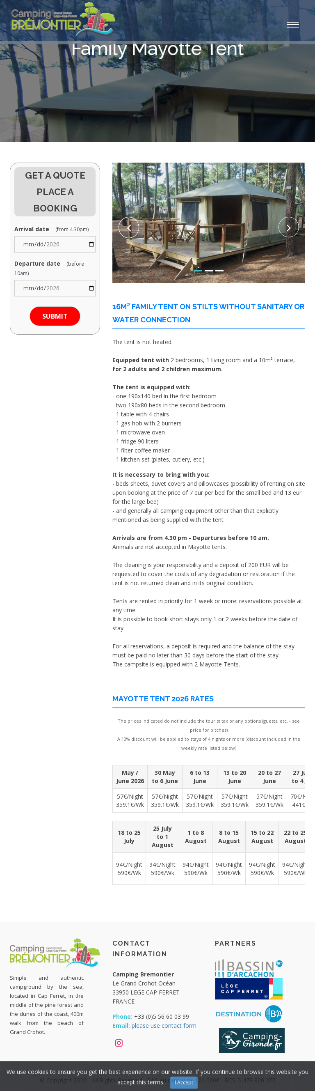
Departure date (49, 268)
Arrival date (51, 229)
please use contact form (164, 1025)
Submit (55, 316)
